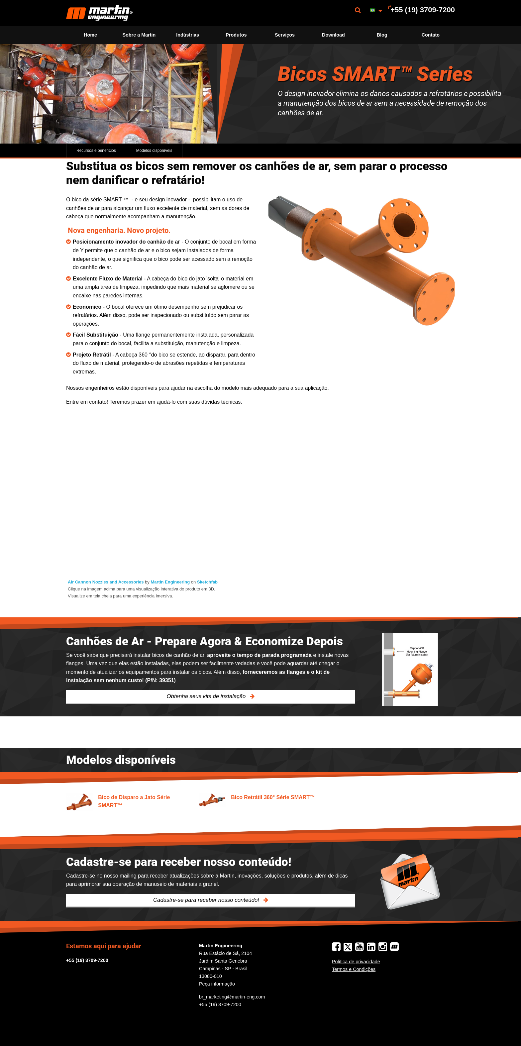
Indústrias (187, 35)
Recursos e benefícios (96, 150)
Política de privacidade (356, 961)
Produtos (236, 35)
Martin (99, 13)
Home (90, 35)
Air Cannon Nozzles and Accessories (106, 581)
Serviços (285, 35)
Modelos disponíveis (154, 150)
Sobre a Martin (139, 35)
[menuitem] (99, 13)
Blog (382, 35)
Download (333, 35)
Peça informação (217, 984)
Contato (431, 35)
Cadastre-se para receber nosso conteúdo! (207, 900)
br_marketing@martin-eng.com (232, 996)
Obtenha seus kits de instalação (207, 696)
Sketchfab (207, 581)
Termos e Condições (353, 969)
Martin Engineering (170, 581)
